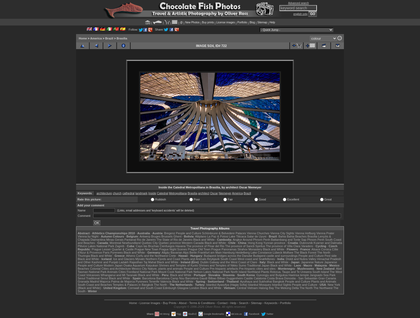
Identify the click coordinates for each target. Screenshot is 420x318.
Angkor (237, 239)
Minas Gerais (114, 239)
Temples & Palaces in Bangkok (133, 284)
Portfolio (242, 22)
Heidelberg (242, 252)
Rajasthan (136, 262)
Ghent (178, 236)
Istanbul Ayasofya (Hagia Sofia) (226, 284)
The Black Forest (305, 252)
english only (300, 14)
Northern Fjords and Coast (163, 259)
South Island (321, 271)
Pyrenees (116, 252)
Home (83, 38)
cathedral (128, 193)
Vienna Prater (325, 233)
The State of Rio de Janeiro (175, 239)
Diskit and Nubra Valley (301, 259)
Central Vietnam (247, 288)
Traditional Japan (258, 265)
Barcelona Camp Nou (170, 278)
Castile (248, 278)
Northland (254, 271)
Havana (180, 246)
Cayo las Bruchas (147, 246)
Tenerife (154, 281)
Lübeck (277, 252)
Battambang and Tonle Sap (288, 239)
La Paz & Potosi (217, 236)
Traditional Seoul (97, 278)
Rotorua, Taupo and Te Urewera (291, 271)
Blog (252, 22)
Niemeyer (225, 193)
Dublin (204, 262)
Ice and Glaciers (123, 259)
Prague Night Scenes (173, 249)
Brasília (122, 38)
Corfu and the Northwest (152, 255)
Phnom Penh (315, 239)
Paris (106, 252)
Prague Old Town (199, 249)
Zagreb (119, 246)
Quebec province (170, 242)
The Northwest (323, 288)
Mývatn (140, 259)
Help (272, 22)
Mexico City (139, 268)
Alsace (316, 249)
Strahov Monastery (249, 249)
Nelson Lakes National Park (211, 271)
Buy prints (208, 22)
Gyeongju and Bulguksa (272, 275)
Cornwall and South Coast (145, 288)
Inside (152, 193)
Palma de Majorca (123, 281)
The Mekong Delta (287, 288)
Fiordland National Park (142, 271)
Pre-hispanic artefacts (224, 268)
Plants (265, 271)
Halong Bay (266, 288)
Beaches (83, 268)
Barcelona (149, 278)
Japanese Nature (312, 262)
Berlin (193, 252)
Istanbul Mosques (259, 284)
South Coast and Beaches (95, 284)
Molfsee (288, 252)
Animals (112, 271)
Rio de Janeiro (146, 239)
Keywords (270, 303)
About (183, 303)
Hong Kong (255, 242)
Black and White (204, 239)
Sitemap (262, 22)
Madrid (94, 281)
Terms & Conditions (202, 303)
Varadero (307, 246)
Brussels (166, 236)
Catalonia (260, 278)
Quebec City (150, 242)
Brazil (109, 38)
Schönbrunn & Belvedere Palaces (224, 233)
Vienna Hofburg (305, 233)
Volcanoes (93, 275)
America (96, 38)
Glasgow (183, 288)
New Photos (192, 22)
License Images (150, 303)
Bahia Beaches (297, 236)
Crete (172, 255)
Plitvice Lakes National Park (96, 246)
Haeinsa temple (298, 275)
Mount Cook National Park (175, 271)
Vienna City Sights (282, 233)
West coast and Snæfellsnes (256, 259)
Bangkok (278, 281)
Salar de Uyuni (256, 236)
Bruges (155, 236)
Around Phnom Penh (256, 239)
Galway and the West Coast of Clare (233, 262)
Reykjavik (213, 259)
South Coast (228, 259)
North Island (238, 271)
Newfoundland (131, 242)
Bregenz (169, 233)
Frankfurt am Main (210, 252)
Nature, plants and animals (165, 268)
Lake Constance (261, 252)
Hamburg (229, 252)
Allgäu (166, 252)
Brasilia (192, 193)
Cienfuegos (167, 246)
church (117, 193)
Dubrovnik (306, 242)
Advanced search (298, 3)
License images (225, 22)
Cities (122, 271)
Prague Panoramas (224, 249)
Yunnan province (274, 242)
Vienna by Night (88, 236)
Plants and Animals (193, 259)
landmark (141, 193)
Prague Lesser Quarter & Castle (113, 249)
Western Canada (193, 242)
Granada (83, 281)
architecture (104, 193)
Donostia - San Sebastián (301, 278)
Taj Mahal (150, 262)
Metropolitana (178, 193)
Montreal (115, 242)
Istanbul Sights (281, 284)
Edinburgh (169, 288)
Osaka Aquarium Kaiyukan (140, 265)
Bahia (282, 236)
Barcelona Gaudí (196, 278)
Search (243, 303)
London (194, 288)
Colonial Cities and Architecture (110, 268)
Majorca (105, 281)
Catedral (162, 193)
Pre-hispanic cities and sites (257, 268)
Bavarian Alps (180, 252)
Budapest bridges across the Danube (228, 255)
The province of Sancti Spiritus (245, 246)
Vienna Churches (258, 233)
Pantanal (130, 239)
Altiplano (200, 236)
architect (203, 193)
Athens (130, 255)
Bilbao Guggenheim (230, 278)
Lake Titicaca (237, 236)
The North (323, 252)
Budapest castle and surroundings (275, 255)
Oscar (214, 193)
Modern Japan (113, 265)
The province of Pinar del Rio (205, 246)
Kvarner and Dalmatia (328, 242)
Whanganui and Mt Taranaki (119, 275)
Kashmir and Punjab (105, 262)
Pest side (331, 255)
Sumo (242, 265)
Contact (223, 303)
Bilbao (212, 278)
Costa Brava (275, 278)
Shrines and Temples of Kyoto (178, 265)
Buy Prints (169, 303)
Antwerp (145, 236)
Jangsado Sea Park (322, 275)
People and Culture (188, 233)
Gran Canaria (327, 278)
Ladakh (124, 262)
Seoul (81, 278)
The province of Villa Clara (283, 246)
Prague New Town (146, 249)
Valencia (165, 281)
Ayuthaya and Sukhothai (256, 281)
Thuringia (84, 255)
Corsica (326, 249)
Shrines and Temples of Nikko (218, 265)
